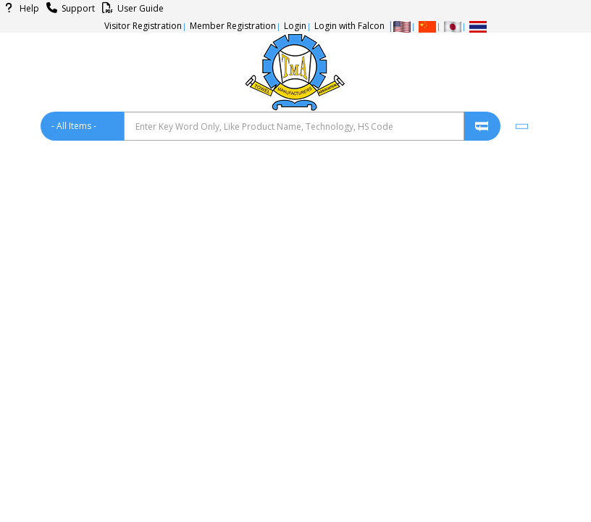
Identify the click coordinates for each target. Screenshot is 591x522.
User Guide (131, 7)
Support (68, 7)
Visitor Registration (143, 26)
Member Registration (233, 26)
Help (19, 7)
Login (295, 26)
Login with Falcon (349, 26)
